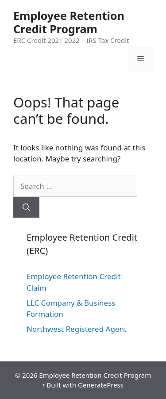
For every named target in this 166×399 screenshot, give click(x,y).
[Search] (26, 207)
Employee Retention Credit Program (68, 22)
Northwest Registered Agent (77, 329)
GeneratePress (101, 384)
